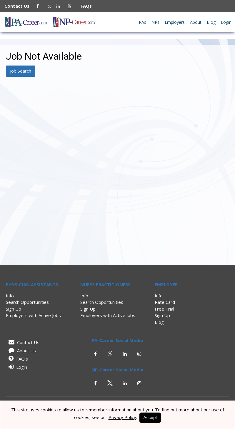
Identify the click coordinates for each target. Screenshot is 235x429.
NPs (155, 22)
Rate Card (165, 302)
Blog (211, 22)
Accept (150, 417)
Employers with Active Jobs (33, 315)
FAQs (84, 6)
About (195, 22)
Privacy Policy (122, 417)
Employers (175, 22)
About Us (21, 350)
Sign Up (13, 309)
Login (226, 22)
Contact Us (19, 6)
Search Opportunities (27, 302)
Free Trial (164, 309)
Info (10, 296)
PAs (142, 22)
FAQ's (17, 359)
